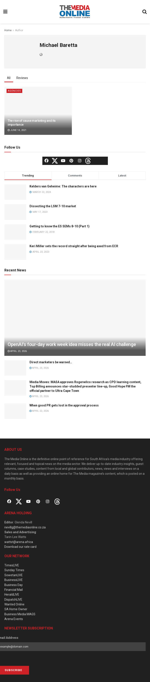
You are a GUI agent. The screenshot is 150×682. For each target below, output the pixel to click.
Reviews (22, 78)
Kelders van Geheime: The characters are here (63, 186)
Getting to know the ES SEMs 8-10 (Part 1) (59, 226)
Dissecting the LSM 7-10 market (52, 206)
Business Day (13, 585)
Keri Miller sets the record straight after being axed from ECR (73, 246)
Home (8, 30)
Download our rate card (20, 546)
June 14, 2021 (17, 130)
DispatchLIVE (13, 599)
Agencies (14, 90)
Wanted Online (14, 604)
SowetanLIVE (13, 575)
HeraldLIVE (11, 594)
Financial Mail (13, 589)
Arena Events (13, 619)
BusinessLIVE (13, 580)
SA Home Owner (15, 609)
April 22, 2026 (39, 411)
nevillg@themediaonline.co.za (25, 527)
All (8, 78)
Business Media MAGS (19, 614)
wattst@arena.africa (18, 542)
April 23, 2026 (17, 351)
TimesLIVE (11, 565)
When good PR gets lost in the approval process (64, 405)
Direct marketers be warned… (50, 362)
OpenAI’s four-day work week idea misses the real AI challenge (72, 344)
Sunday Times (14, 570)
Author (19, 30)
